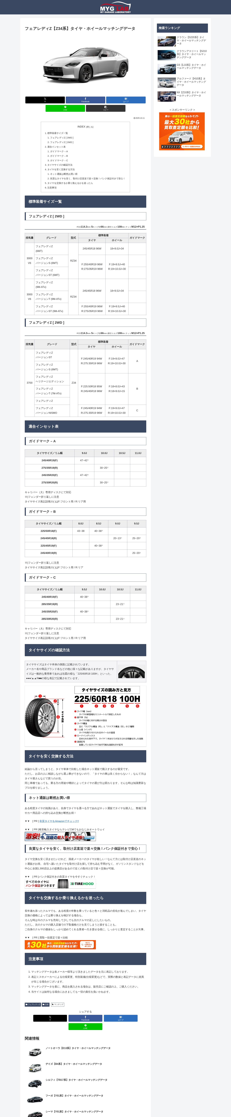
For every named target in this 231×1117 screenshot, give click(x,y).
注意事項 (51, 189)
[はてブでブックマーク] (126, 100)
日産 (46, 1006)
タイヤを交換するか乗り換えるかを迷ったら (70, 184)
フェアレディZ (33, 1006)
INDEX (81, 126)
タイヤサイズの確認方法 (59, 166)
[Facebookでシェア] (85, 100)
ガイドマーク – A (59, 152)
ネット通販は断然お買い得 (63, 175)
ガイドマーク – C (59, 161)
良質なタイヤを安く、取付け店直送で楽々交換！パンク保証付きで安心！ (87, 179)
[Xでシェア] (45, 100)
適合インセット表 (56, 147)
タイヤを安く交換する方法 (61, 170)
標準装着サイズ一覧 (57, 133)
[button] (105, 108)
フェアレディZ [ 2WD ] (62, 138)
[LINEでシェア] (65, 108)
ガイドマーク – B (59, 156)
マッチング (57, 1006)
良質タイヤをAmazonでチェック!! (59, 822)
